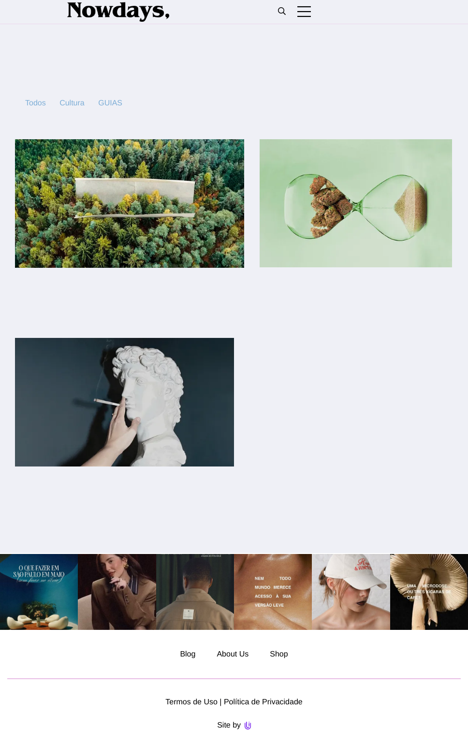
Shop (279, 654)
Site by (234, 725)
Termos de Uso (191, 702)
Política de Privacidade (263, 702)
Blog (187, 654)
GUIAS (110, 103)
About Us (233, 654)
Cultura (72, 103)
